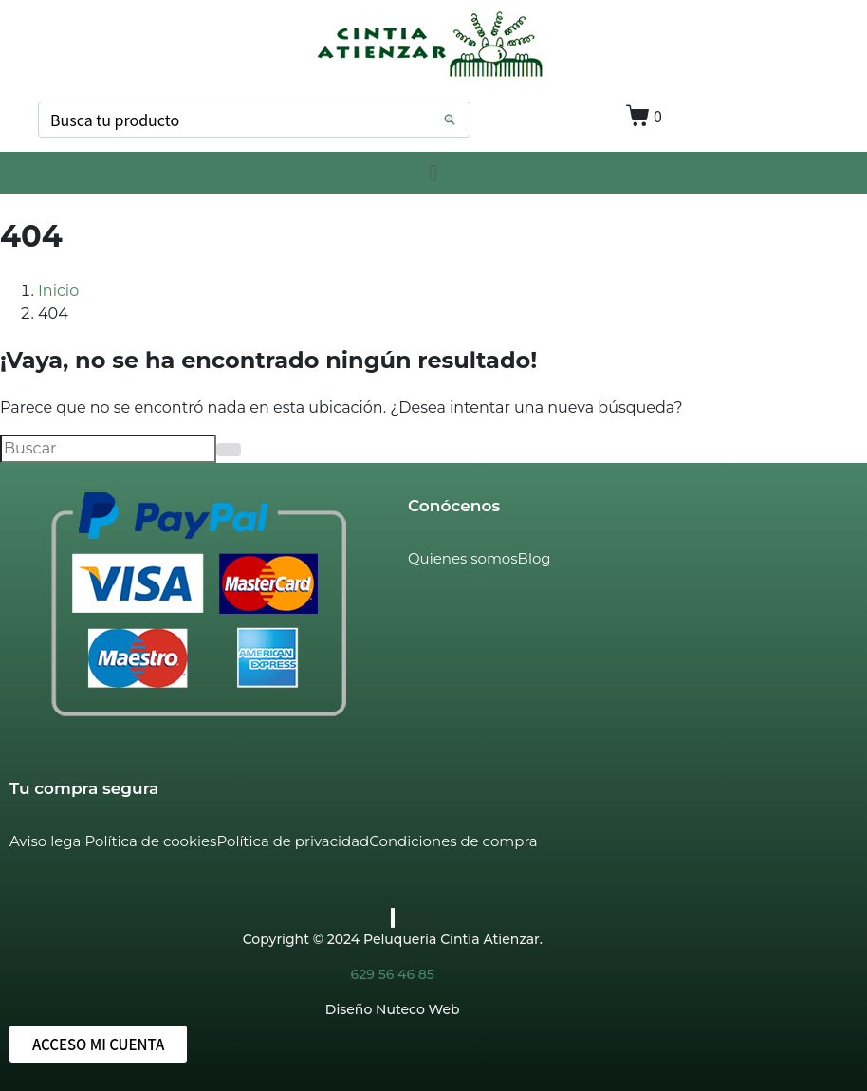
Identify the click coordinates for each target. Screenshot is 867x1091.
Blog (534, 558)
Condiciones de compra (453, 841)
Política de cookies (150, 841)
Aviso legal (46, 841)
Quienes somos (463, 558)
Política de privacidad (292, 841)
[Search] (450, 119)
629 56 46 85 (392, 974)
